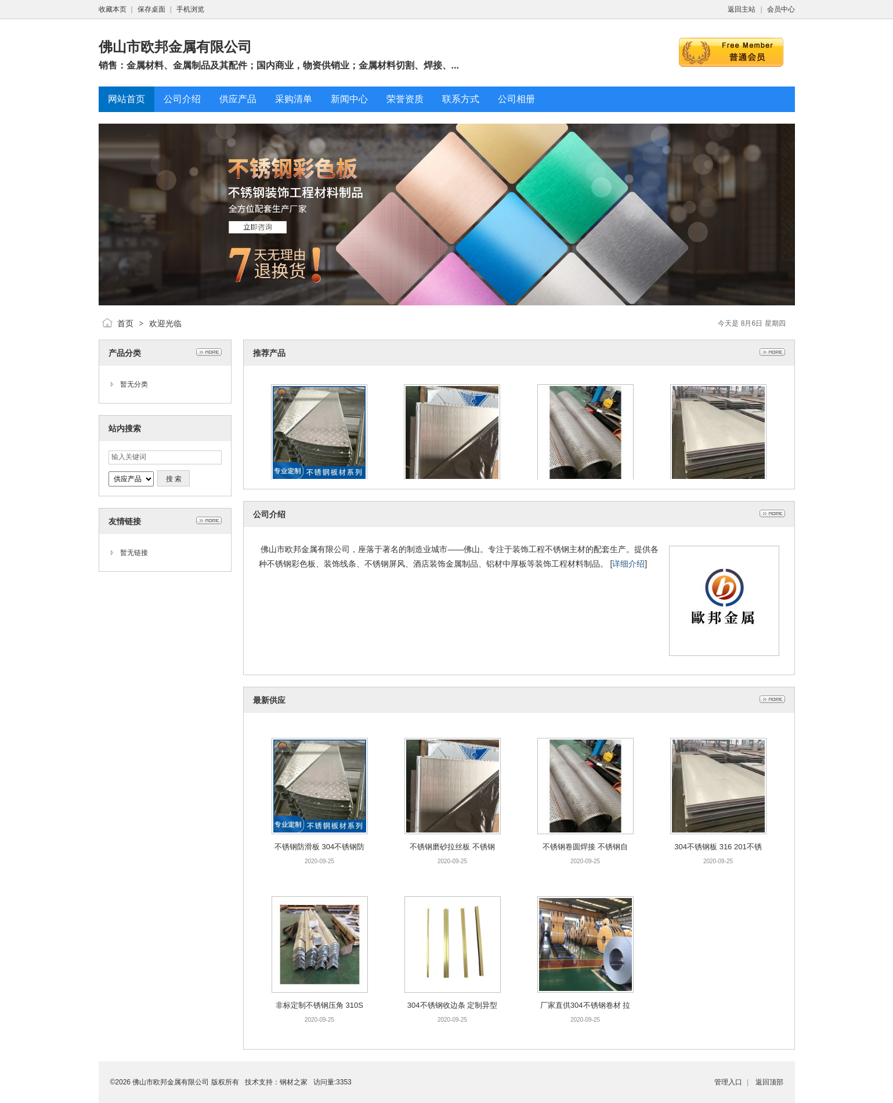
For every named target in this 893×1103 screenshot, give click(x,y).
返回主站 (741, 9)
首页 (125, 323)
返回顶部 (769, 1082)
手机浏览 (190, 9)
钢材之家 (294, 1082)
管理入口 (728, 1082)
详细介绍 (628, 563)
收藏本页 (112, 9)
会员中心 (781, 9)
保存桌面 (151, 9)
